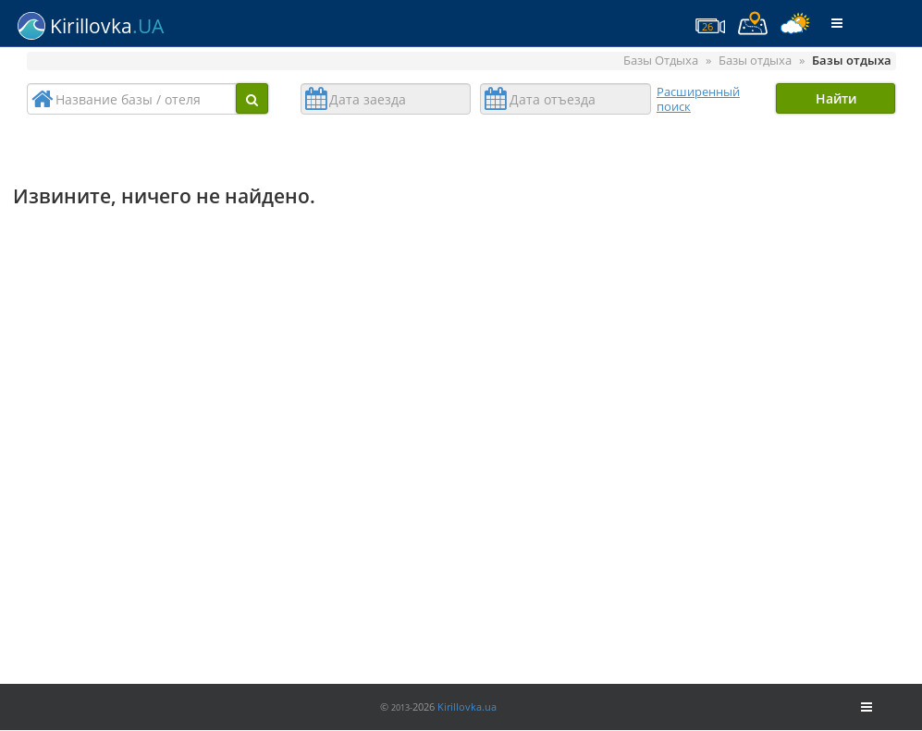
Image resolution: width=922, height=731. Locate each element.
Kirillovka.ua (467, 706)
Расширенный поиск (698, 99)
